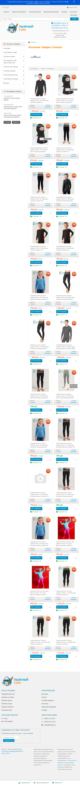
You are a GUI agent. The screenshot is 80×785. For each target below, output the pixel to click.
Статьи (7, 122)
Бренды (6, 83)
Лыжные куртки (7, 700)
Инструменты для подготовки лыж (9, 61)
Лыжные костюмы (8, 697)
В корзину (36, 114)
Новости (16, 122)
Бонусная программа (51, 12)
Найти (74, 19)
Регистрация (7, 721)
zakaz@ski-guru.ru (59, 23)
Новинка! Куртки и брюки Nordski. (12, 99)
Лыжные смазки (9, 56)
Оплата (6, 12)
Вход (4, 718)
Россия (6, 7)
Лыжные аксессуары (10, 67)
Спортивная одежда (10, 79)
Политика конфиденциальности (12, 751)
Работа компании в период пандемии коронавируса (12, 116)
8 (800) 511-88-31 (60, 25)
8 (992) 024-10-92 (60, 28)
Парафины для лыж (8, 694)
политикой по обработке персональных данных (67, 762)
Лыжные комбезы (8, 707)
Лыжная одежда (9, 71)
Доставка (73, 15)
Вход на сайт (72, 7)
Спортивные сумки (10, 52)
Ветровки (6, 48)
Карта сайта (6, 753)
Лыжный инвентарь (10, 75)
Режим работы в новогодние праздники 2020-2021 (13, 107)
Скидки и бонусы (35, 12)
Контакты (73, 12)
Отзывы (64, 12)
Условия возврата (48, 700)
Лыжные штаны (7, 704)
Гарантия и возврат (19, 12)
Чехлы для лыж (7, 710)
